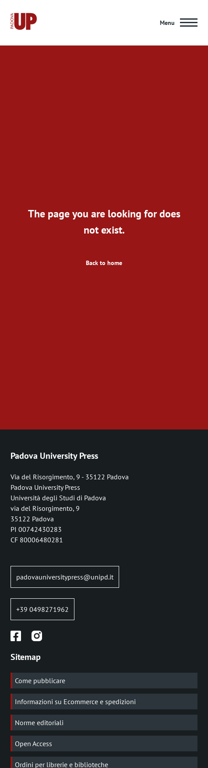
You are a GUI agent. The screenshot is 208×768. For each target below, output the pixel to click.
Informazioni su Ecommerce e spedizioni (75, 701)
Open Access (33, 743)
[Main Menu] (178, 22)
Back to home (104, 263)
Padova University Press (54, 455)
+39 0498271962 (42, 609)
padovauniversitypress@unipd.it (64, 577)
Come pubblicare (40, 680)
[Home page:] (24, 22)
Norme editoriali (39, 722)
